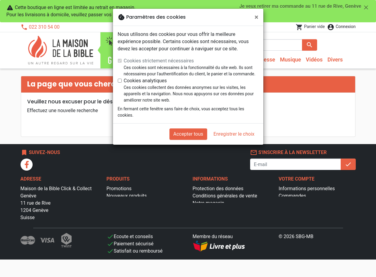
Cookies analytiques (145, 80)
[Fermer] (256, 17)
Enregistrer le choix (234, 134)
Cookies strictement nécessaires (159, 61)
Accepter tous (188, 134)
